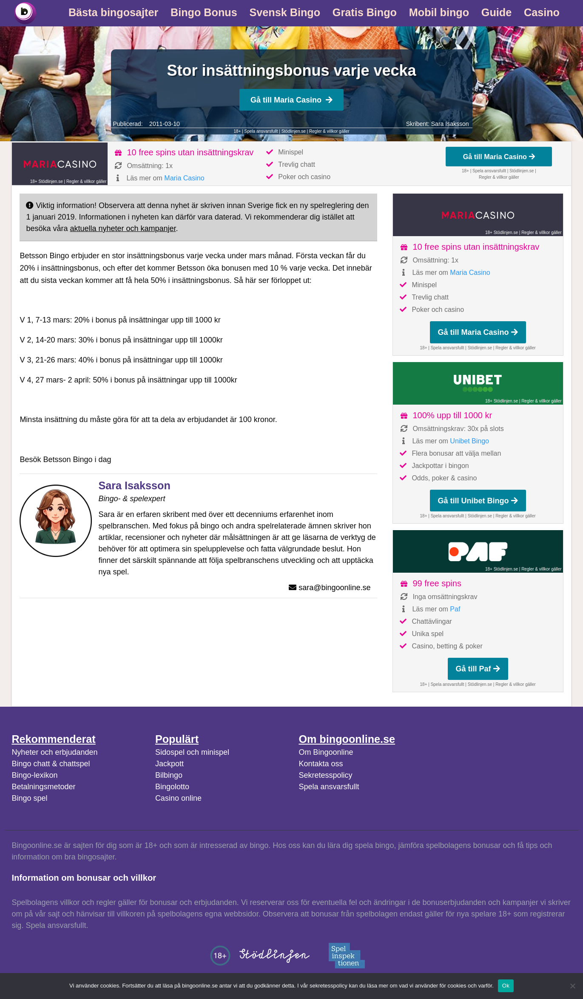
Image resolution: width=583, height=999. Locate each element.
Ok (505, 985)
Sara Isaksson (450, 123)
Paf (455, 609)
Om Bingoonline (326, 752)
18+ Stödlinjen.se (46, 181)
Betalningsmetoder (43, 786)
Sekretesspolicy (325, 775)
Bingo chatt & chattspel (50, 763)
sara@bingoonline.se (334, 587)
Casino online (178, 798)
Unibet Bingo (469, 441)
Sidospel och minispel (192, 752)
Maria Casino (184, 178)
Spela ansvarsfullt (329, 786)
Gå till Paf (478, 669)
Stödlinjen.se (294, 131)
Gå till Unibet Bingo (478, 501)
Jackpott (169, 763)
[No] (572, 986)
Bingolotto (172, 786)
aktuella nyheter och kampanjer (123, 228)
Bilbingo (168, 775)
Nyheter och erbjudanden (54, 752)
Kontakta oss (321, 763)
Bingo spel (29, 798)
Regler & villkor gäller (329, 131)
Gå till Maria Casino (291, 100)
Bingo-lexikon (34, 775)
